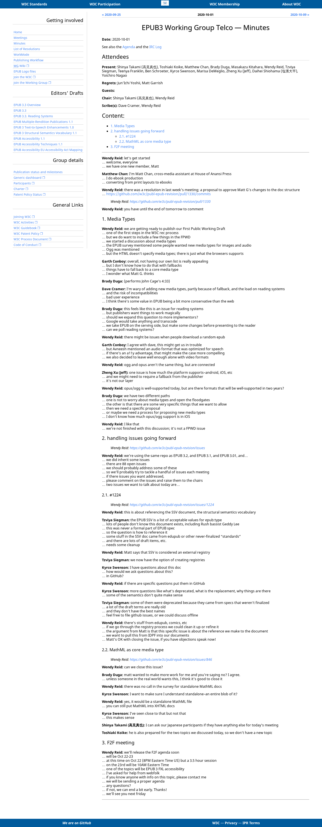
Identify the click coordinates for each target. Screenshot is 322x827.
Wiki (19, 66)
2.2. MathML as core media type (145, 141)
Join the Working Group (31, 83)
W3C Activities (24, 222)
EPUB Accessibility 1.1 (29, 138)
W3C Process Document (31, 239)
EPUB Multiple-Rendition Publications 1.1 (43, 122)
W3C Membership (225, 4)
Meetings (20, 38)
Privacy (231, 823)
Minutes (19, 43)
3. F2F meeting (122, 146)
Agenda (128, 46)
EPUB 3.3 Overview (27, 105)
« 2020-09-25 (111, 14)
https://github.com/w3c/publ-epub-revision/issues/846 (171, 659)
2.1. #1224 (127, 136)
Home (18, 32)
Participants (22, 183)
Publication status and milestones (38, 172)
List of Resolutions (27, 49)
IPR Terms (251, 823)
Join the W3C (23, 77)
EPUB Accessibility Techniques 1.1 (38, 144)
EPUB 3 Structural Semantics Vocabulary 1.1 (45, 133)
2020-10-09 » (299, 14)
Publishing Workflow (28, 60)
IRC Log (155, 46)
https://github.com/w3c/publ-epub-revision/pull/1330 (170, 201)
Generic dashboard (27, 178)
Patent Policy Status (28, 194)
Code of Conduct (26, 245)
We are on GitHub (76, 823)
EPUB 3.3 (20, 110)
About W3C (291, 4)
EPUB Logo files (25, 71)
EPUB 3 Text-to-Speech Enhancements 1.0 (44, 127)
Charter (19, 189)
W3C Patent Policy (26, 233)
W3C (216, 823)
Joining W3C (22, 217)
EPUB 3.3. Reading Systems (33, 116)
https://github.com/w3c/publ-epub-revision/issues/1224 (172, 504)
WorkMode (21, 54)
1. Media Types (123, 126)
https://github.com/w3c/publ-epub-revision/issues (167, 447)
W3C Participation (105, 4)
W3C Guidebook (25, 228)
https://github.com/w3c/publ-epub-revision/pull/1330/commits (158, 194)
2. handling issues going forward (137, 131)
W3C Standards (34, 4)
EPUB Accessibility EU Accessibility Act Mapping (48, 150)
